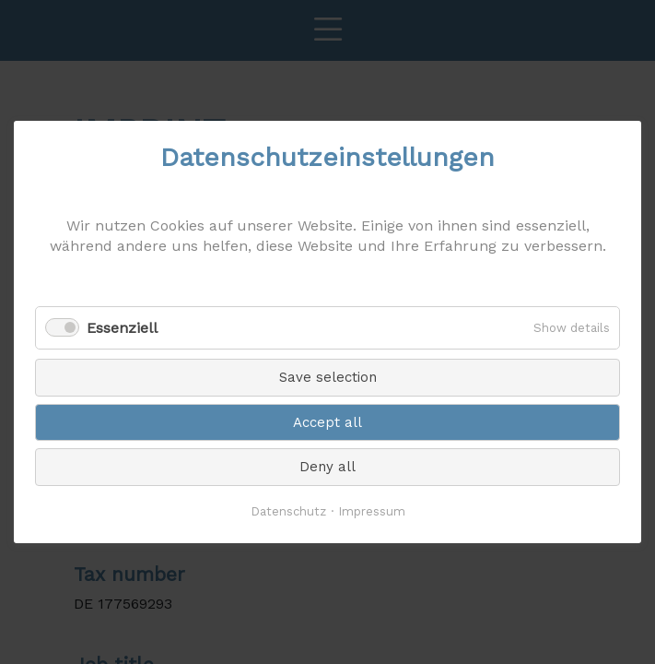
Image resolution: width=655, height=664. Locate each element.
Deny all (327, 466)
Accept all (327, 422)
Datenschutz (288, 511)
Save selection (328, 377)
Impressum (371, 511)
